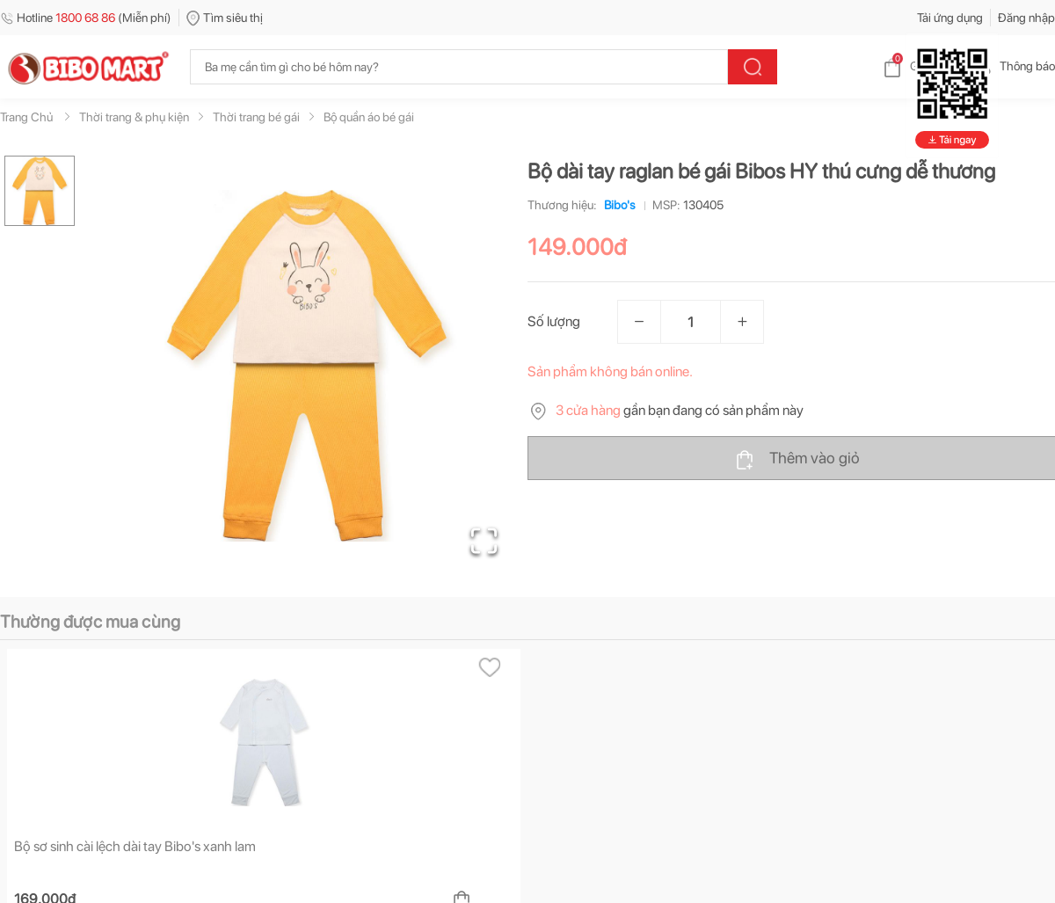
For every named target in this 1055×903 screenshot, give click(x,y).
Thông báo (1013, 66)
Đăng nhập (1026, 18)
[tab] (60, 686)
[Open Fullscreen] (484, 541)
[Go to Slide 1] (39, 191)
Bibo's (616, 205)
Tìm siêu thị (224, 18)
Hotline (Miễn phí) (85, 18)
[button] (307, 366)
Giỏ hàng (919, 66)
